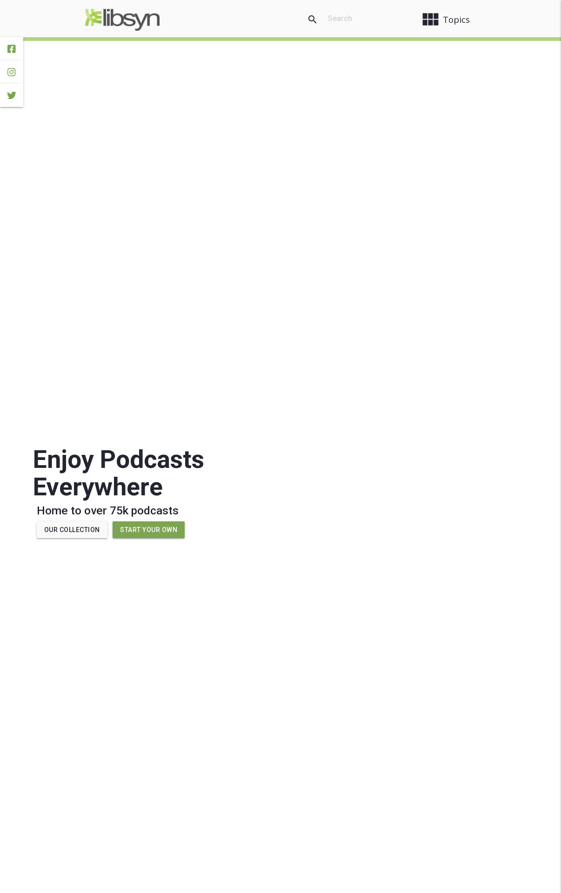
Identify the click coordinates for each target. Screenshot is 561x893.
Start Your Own (148, 529)
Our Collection (72, 529)
